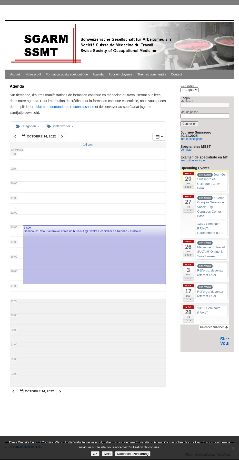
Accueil (15, 74)
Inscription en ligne (192, 160)
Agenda (98, 74)
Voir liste (185, 149)
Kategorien (27, 126)
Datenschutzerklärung (133, 454)
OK (95, 454)
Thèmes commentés (151, 74)
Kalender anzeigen (214, 327)
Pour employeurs (120, 74)
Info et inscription (191, 139)
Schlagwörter (60, 126)
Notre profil (33, 74)
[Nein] (232, 448)
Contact (176, 74)
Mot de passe (189, 112)
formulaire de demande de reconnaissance (62, 107)
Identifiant (186, 101)
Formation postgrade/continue (67, 74)
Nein (107, 454)
